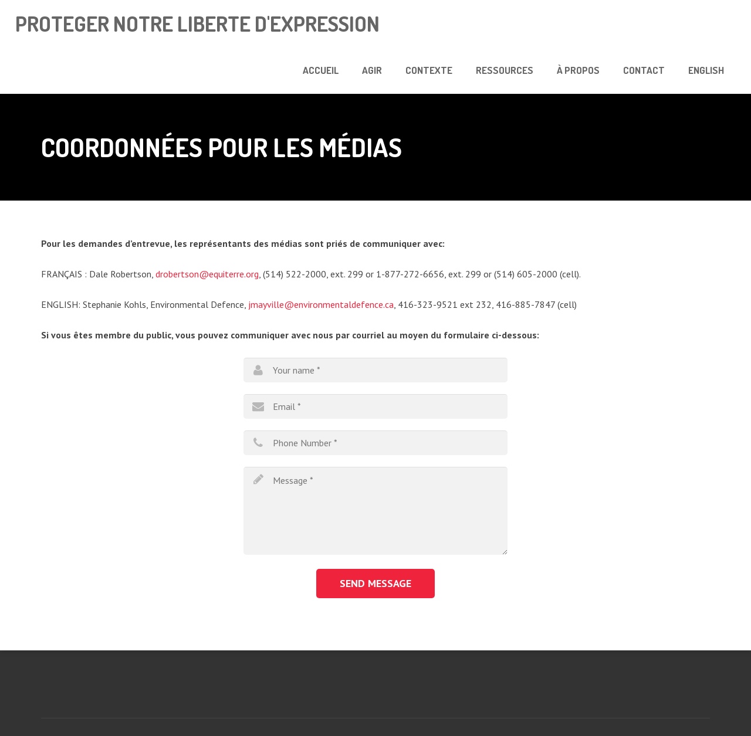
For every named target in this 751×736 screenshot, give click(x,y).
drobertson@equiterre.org (207, 274)
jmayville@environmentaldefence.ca (321, 304)
